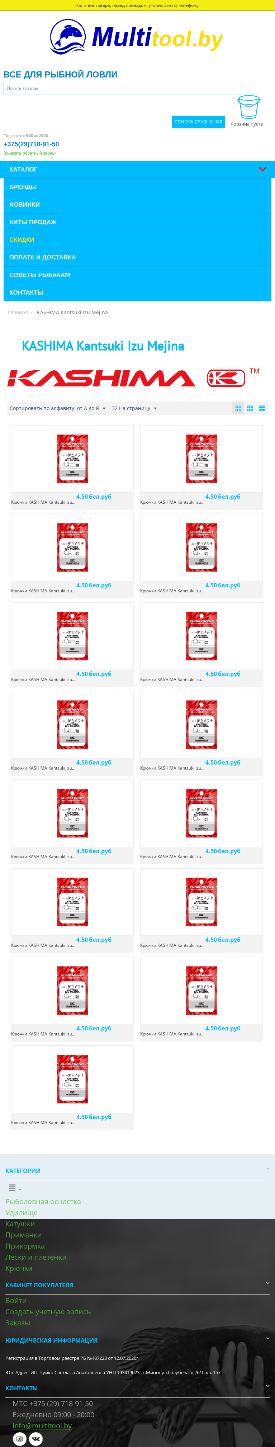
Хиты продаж (32, 222)
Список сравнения (198, 121)
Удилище (21, 1212)
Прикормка (25, 1246)
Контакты (26, 292)
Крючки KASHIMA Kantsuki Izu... (43, 502)
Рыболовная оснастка (43, 1201)
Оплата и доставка (42, 257)
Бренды (23, 187)
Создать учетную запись (48, 1311)
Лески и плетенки (36, 1257)
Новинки (24, 204)
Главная (18, 312)
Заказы (17, 1323)
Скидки (21, 239)
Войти (16, 1300)
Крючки (19, 1268)
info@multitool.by (42, 1425)
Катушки (20, 1223)
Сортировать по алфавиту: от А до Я (57, 408)
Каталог (23, 169)
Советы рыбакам (39, 275)
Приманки (23, 1235)
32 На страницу (134, 408)
